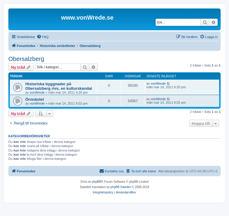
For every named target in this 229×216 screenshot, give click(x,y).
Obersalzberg (26, 59)
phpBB (96, 181)
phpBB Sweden (121, 187)
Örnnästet (34, 99)
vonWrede (37, 92)
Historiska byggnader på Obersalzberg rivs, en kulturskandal (58, 86)
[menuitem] (43, 36)
